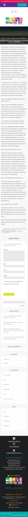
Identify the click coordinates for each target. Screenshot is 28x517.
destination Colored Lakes (14, 469)
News (4, 379)
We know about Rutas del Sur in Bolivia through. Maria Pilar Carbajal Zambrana (13, 229)
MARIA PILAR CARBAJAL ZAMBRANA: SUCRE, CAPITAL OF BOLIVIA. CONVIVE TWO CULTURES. (13, 330)
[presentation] (14, 289)
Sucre (4, 394)
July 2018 (5, 363)
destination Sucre (14, 460)
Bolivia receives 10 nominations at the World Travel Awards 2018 (12, 232)
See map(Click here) (18, 498)
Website (5, 275)
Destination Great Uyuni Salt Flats (14, 467)
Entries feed (6, 416)
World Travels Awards (8, 398)
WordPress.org (6, 425)
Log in (4, 411)
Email (4, 269)
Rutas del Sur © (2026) (5, 513)
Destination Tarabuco (14, 462)
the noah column (7, 375)
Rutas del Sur (6, 384)
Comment (5, 249)
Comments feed (6, 421)
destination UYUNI (14, 465)
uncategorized (6, 389)
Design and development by (19, 515)
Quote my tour (22, 4)
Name (5, 263)
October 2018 (6, 359)
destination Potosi (14, 463)
